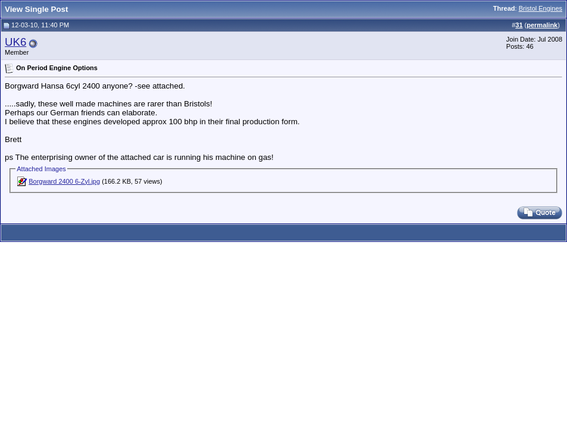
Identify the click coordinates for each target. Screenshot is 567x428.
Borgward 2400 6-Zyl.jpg (64, 181)
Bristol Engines (540, 8)
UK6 (15, 42)
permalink (542, 25)
